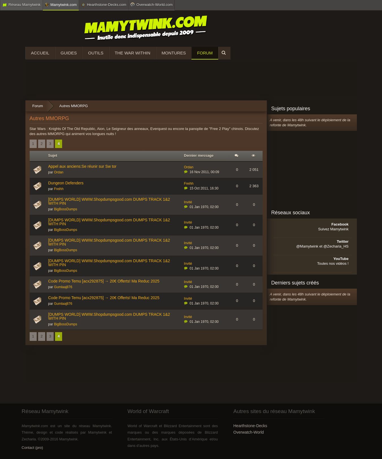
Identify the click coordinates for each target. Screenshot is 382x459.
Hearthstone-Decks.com (103, 5)
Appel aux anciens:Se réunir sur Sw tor (82, 166)
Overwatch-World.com (151, 4)
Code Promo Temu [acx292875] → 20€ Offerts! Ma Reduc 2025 (104, 281)
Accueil (40, 52)
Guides (69, 52)
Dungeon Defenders (66, 183)
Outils (95, 52)
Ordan (58, 172)
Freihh (59, 189)
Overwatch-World (248, 432)
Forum (205, 52)
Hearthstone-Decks (250, 425)
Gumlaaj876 (63, 287)
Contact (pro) (32, 447)
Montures (173, 52)
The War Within (132, 52)
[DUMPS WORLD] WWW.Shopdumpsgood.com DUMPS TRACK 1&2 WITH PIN (109, 201)
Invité (188, 202)
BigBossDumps (65, 209)
